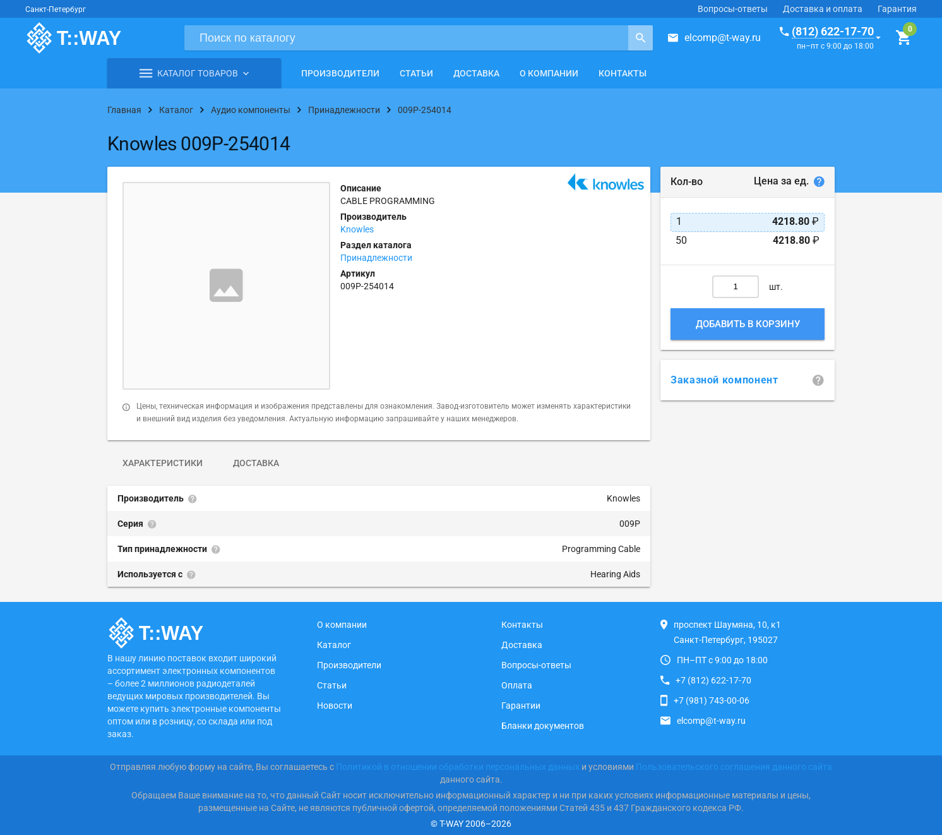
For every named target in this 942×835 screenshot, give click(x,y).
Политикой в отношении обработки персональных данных (458, 767)
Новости (334, 705)
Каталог (334, 645)
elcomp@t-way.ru (722, 38)
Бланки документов (542, 726)
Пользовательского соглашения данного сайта (734, 767)
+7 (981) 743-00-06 (711, 700)
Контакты (623, 73)
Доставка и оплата (822, 9)
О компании (549, 73)
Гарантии (520, 705)
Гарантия (897, 9)
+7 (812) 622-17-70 (713, 680)
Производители (340, 73)
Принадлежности (376, 258)
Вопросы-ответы (733, 9)
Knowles (357, 229)
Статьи (416, 73)
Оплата (516, 685)
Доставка (476, 73)
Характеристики (162, 463)
